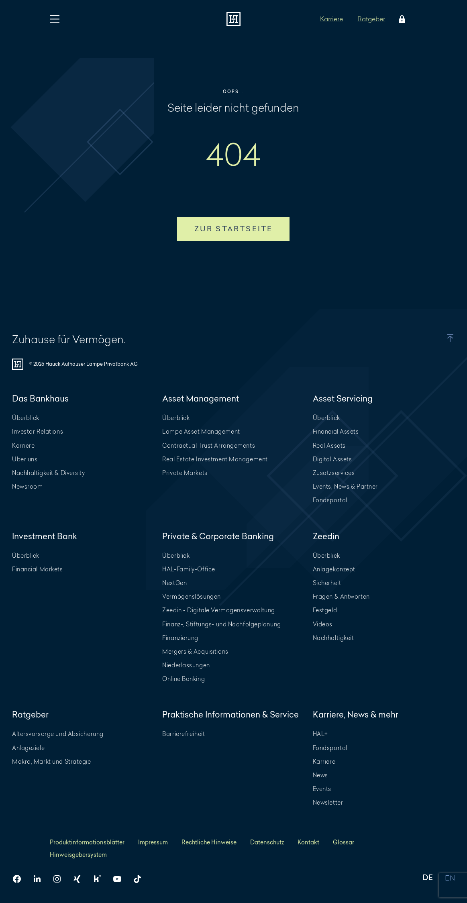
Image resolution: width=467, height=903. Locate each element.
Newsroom (27, 486)
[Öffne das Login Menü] (400, 19)
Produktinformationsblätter (87, 842)
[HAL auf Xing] (80, 879)
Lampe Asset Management (201, 431)
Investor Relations (37, 431)
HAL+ (320, 734)
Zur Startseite (233, 229)
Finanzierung (180, 638)
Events (322, 789)
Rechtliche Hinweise (209, 842)
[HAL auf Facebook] (20, 879)
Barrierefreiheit (183, 734)
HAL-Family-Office (188, 569)
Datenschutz (267, 842)
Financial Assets (336, 431)
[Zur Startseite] (233, 19)
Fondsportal (330, 500)
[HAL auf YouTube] (120, 879)
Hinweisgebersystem (78, 854)
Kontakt (308, 842)
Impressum (153, 842)
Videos (322, 624)
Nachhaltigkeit (333, 638)
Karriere (331, 18)
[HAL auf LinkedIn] (40, 879)
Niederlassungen (186, 665)
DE (427, 878)
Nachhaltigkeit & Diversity (48, 473)
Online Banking (183, 679)
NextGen (174, 583)
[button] (440, 338)
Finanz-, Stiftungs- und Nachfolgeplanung (221, 624)
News (320, 775)
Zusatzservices (334, 473)
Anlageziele (28, 748)
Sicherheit (327, 583)
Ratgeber (371, 18)
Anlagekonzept (334, 569)
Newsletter (328, 802)
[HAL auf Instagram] (60, 879)
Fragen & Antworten (341, 596)
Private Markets (184, 473)
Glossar (343, 842)
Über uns (24, 459)
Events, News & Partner (345, 486)
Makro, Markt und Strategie (51, 761)
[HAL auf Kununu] (100, 879)
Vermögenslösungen (191, 596)
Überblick (25, 418)
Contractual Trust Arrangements (208, 445)
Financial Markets (37, 569)
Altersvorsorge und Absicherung (58, 734)
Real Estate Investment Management (214, 459)
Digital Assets (332, 459)
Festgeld (325, 610)
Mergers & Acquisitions (195, 651)
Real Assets (329, 445)
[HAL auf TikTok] (141, 879)
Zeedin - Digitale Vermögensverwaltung (218, 610)
